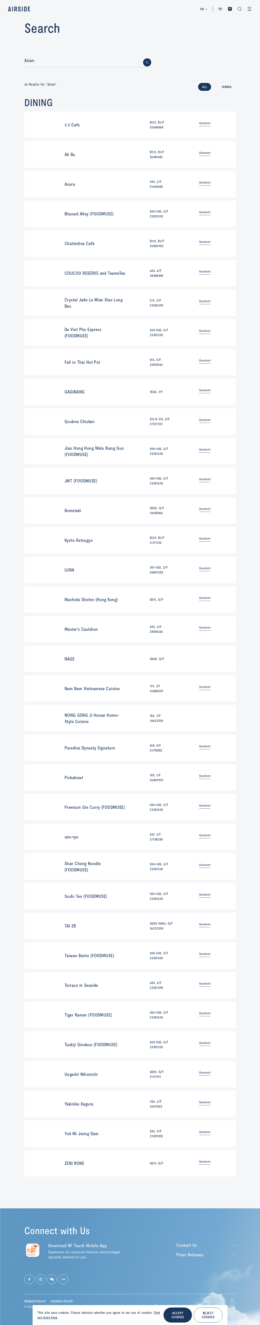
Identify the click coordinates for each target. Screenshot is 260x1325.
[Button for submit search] (147, 62)
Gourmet (204, 123)
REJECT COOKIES (208, 1315)
